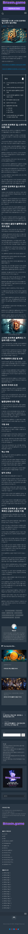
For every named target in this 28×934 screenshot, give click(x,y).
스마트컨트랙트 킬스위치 (8, 617)
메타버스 (6, 848)
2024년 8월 (6, 893)
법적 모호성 (10, 112)
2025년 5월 (6, 872)
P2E (4, 838)
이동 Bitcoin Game (14, 8)
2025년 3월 (6, 877)
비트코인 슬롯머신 (8, 850)
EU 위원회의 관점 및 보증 (13, 100)
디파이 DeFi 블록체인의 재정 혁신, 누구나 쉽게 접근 (14, 69)
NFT (4, 836)
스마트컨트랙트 (19, 615)
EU (8, 48)
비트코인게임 (15, 693)
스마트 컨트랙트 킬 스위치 (8, 615)
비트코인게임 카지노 (8, 862)
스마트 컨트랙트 (18, 613)
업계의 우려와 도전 (11, 102)
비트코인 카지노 (7, 693)
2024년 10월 (6, 889)
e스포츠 (5, 834)
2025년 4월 (6, 875)
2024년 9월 (6, 891)
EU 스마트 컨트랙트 (9, 610)
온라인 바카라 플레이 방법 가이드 (13, 697)
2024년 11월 (6, 886)
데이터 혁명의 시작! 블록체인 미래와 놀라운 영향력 (14, 64)
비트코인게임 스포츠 (8, 859)
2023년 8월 (6, 908)
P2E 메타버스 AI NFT (8, 841)
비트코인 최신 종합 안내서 (11, 668)
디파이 (3, 613)
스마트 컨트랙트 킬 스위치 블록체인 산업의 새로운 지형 (15, 116)
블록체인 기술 (10, 613)
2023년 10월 (6, 903)
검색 (4, 732)
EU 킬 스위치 (19, 610)
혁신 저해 (10, 110)
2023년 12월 (6, 898)
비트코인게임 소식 (8, 857)
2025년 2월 (6, 879)
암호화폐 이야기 (5, 18)
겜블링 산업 (6, 845)
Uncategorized (7, 843)
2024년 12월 (6, 884)
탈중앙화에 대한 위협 (12, 105)
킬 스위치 (17, 617)
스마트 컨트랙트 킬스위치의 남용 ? (15, 87)
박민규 (4, 26)
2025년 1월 (6, 882)
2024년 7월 (6, 896)
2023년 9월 (6, 905)
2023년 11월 (6, 901)
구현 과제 (10, 108)
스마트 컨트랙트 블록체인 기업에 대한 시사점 (15, 96)
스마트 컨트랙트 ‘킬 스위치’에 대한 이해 (15, 83)
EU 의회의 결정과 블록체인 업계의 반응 (15, 91)
